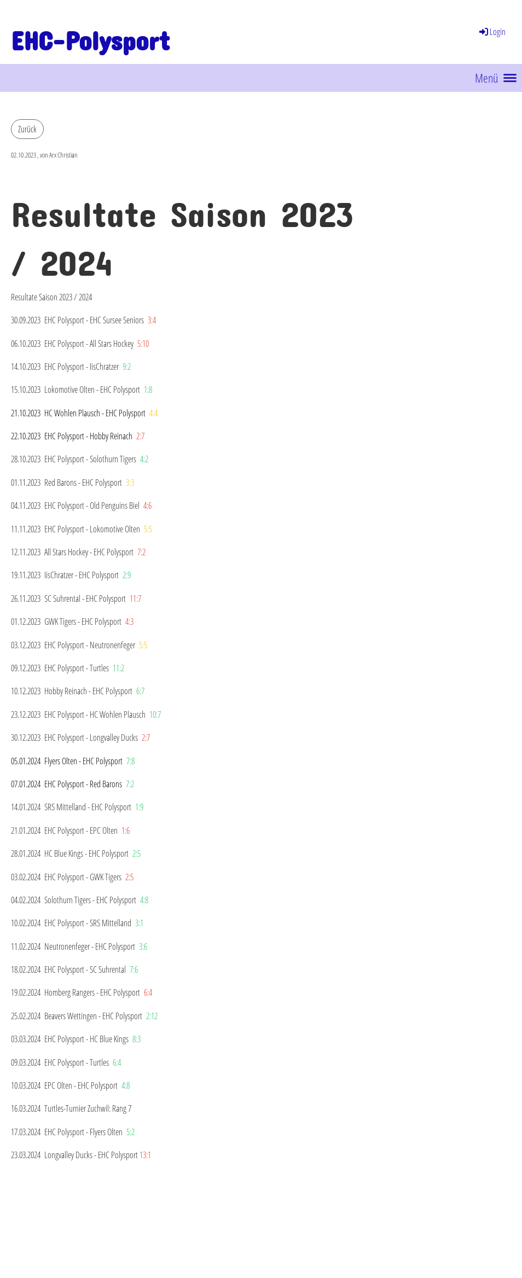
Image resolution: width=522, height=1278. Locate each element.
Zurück (27, 129)
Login (492, 32)
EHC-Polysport (90, 35)
